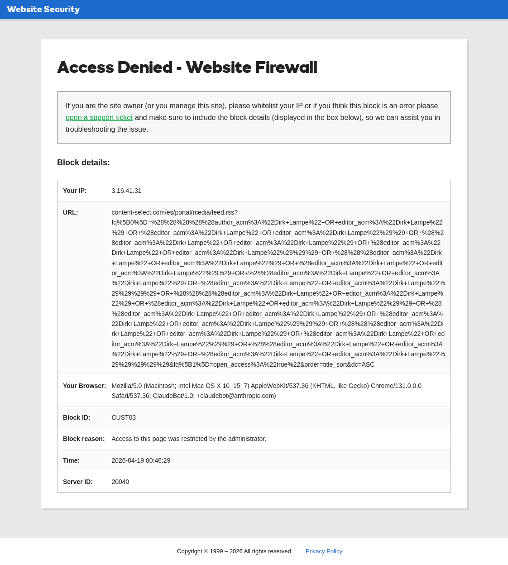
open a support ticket (99, 117)
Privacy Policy (324, 551)
